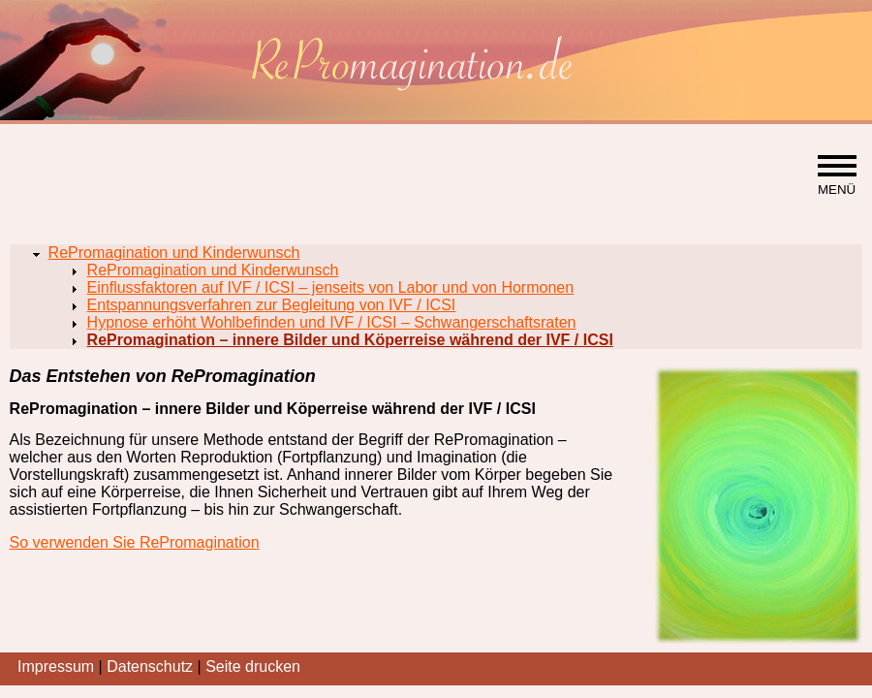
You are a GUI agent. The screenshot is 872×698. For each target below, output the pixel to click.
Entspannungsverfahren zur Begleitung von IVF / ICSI (271, 305)
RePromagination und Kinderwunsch (174, 252)
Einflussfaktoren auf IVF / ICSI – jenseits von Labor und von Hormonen (331, 287)
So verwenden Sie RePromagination (135, 542)
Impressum (55, 666)
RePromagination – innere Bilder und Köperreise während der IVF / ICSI (350, 340)
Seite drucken (252, 666)
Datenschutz (150, 666)
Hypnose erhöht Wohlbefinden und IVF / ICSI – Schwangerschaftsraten (331, 322)
